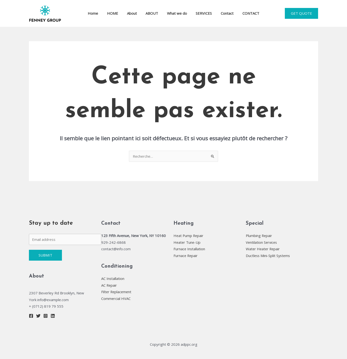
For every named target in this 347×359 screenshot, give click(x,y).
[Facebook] (31, 316)
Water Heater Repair (263, 248)
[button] (301, 13)
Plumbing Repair (259, 235)
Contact (223, 13)
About (134, 13)
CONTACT (245, 13)
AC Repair (109, 285)
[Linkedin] (53, 316)
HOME (116, 13)
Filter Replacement (117, 291)
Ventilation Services (262, 242)
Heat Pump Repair (189, 235)
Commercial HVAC (116, 298)
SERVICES (202, 13)
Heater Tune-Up (187, 242)
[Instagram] (45, 316)
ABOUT (153, 13)
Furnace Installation (190, 248)
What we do (176, 13)
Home (98, 13)
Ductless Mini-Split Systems (269, 255)
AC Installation (113, 278)
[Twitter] (38, 316)
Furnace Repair (186, 255)
